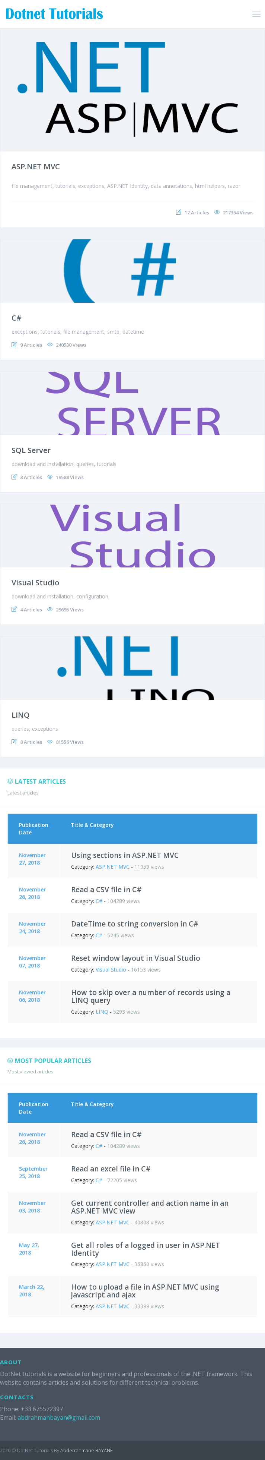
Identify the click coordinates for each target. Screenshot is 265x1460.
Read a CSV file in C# (106, 889)
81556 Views (70, 742)
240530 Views (71, 345)
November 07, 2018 (32, 961)
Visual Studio (35, 583)
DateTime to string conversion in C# (134, 924)
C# (17, 318)
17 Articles (197, 212)
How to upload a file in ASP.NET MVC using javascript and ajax (145, 1291)
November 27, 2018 (32, 859)
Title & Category (92, 824)
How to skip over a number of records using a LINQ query (150, 996)
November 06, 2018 (32, 996)
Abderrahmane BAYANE (86, 1450)
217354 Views (238, 212)
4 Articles (31, 609)
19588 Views (70, 477)
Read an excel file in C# (111, 1169)
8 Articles (31, 477)
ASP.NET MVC (36, 166)
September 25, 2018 (33, 1172)
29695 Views (70, 609)
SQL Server (31, 450)
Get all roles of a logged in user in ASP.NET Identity (145, 1249)
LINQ (21, 715)
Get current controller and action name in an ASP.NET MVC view (150, 1207)
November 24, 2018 (32, 927)
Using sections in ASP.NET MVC (125, 855)
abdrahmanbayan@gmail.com (58, 1417)
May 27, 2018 (29, 1249)
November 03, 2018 (32, 1206)
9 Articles (31, 345)
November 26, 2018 (32, 893)
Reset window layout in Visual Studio (135, 958)
